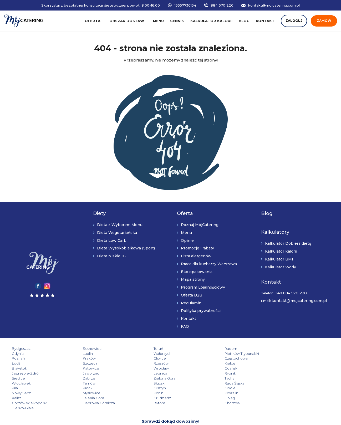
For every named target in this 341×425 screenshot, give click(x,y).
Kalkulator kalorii (211, 21)
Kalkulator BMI (279, 259)
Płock (207, 378)
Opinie (187, 240)
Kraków (272, 353)
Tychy (144, 373)
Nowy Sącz (84, 383)
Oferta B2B (191, 295)
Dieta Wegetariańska (117, 232)
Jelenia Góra (85, 388)
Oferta (92, 21)
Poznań (208, 353)
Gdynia (272, 348)
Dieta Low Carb (111, 240)
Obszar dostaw (126, 21)
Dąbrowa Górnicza (28, 393)
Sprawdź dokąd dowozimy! (170, 406)
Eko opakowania (196, 271)
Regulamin (191, 303)
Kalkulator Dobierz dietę (288, 243)
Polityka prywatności (201, 310)
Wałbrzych (84, 353)
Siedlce (272, 368)
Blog (244, 21)
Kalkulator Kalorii (281, 251)
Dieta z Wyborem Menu (119, 224)
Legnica (145, 368)
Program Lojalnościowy (203, 287)
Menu (158, 21)
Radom (208, 348)
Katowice (147, 363)
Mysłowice (147, 383)
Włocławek (211, 373)
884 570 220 (222, 5)
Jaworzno (83, 368)
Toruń (144, 348)
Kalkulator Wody (280, 267)
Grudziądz (147, 388)
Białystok (82, 363)
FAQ (185, 326)
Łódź (143, 358)
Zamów (324, 21)
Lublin (17, 353)
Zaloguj (294, 21)
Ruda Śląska (85, 378)
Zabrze (18, 373)
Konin (207, 383)
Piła (142, 378)
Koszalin (272, 383)
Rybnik (207, 368)
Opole (17, 383)
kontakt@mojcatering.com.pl (274, 5)
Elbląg (207, 388)
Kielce (17, 363)
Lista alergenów (196, 256)
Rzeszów (273, 358)
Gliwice (18, 358)
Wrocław (209, 363)
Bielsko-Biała (213, 393)
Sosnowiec (84, 348)
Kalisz (16, 388)
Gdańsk (272, 363)
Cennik (177, 21)
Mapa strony (193, 279)
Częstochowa (86, 358)
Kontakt (265, 21)
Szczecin (210, 358)
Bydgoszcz (21, 348)
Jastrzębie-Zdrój (25, 368)
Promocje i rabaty (197, 248)
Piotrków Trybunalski (156, 353)
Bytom (81, 393)
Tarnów (272, 373)
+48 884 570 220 (291, 293)
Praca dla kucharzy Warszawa (209, 264)
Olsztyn (272, 378)
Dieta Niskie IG (111, 256)
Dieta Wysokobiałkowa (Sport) (126, 248)
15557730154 (185, 5)
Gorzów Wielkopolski (283, 388)
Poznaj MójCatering (199, 224)
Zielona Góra (86, 373)
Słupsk (17, 378)
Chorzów (146, 393)
